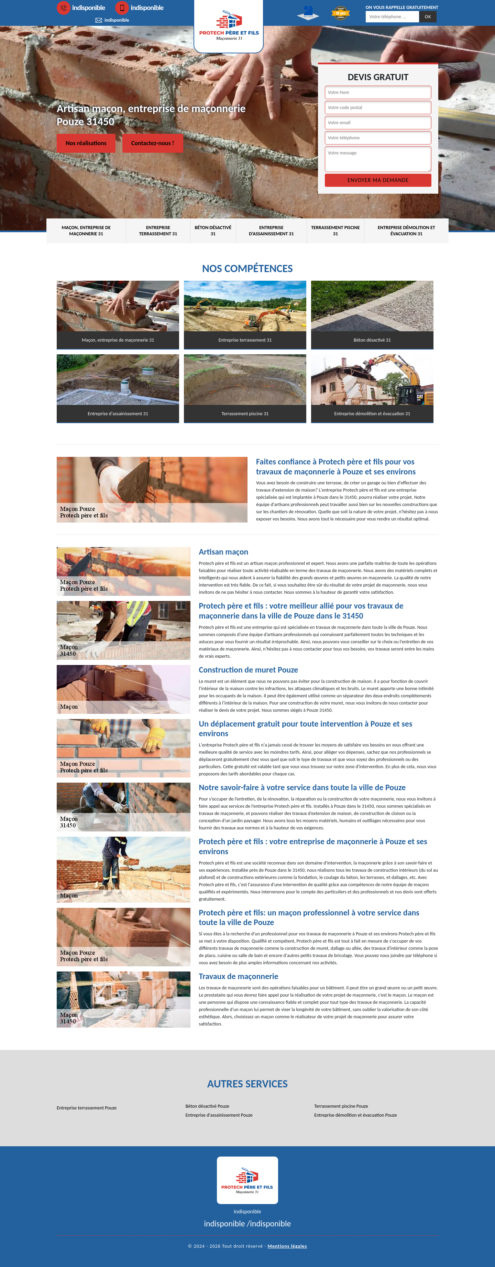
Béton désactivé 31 (213, 231)
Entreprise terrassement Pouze (87, 1108)
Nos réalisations (86, 143)
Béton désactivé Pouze (207, 1106)
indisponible (81, 8)
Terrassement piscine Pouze (341, 1106)
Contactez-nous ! (152, 143)
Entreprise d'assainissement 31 (271, 231)
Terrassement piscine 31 (335, 231)
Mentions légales (287, 1246)
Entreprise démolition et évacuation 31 (406, 231)
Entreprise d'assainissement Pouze (219, 1115)
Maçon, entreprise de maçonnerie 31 (86, 231)
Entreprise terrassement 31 (158, 231)
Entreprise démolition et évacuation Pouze (355, 1115)
